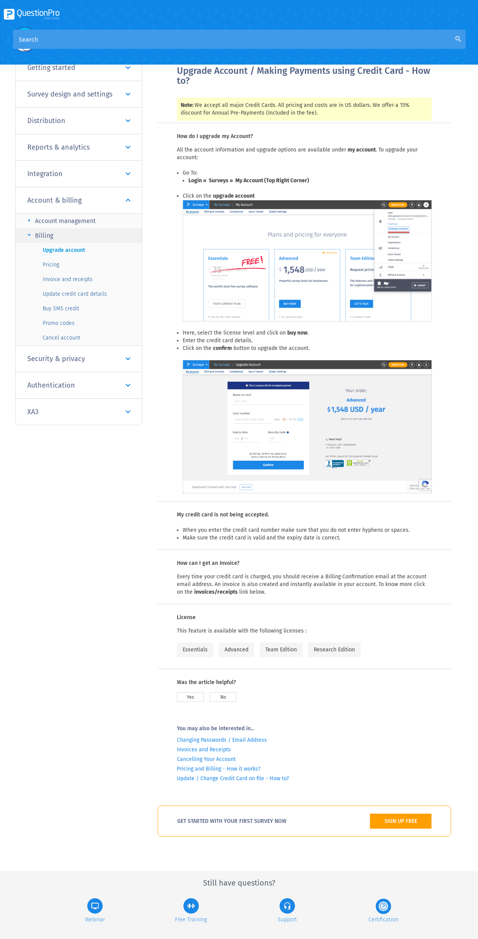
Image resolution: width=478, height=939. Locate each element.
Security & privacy (78, 359)
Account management (60, 220)
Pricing (51, 264)
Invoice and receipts (68, 279)
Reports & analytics (78, 147)
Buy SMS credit (61, 308)
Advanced (236, 649)
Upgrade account (64, 250)
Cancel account (61, 338)
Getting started (78, 67)
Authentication (78, 385)
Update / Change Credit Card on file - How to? (233, 778)
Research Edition (334, 649)
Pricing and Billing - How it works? (218, 769)
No (223, 697)
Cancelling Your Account (206, 759)
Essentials (195, 649)
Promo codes (59, 323)
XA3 (78, 412)
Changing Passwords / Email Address (222, 740)
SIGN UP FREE (401, 821)
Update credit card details (75, 294)
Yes (190, 697)
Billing (39, 235)
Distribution (78, 121)
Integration (78, 174)
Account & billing (78, 200)
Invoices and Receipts (204, 749)
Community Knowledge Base (251, 46)
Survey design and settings (78, 94)
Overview (190, 46)
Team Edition (281, 649)
